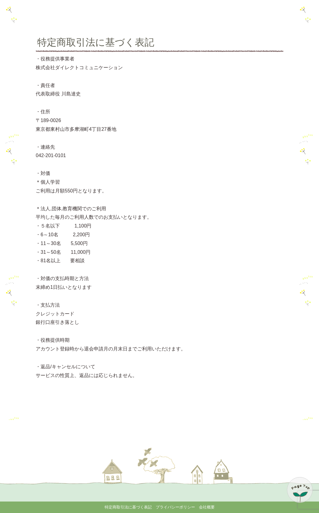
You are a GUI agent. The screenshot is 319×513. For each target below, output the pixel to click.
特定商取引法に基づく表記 (128, 507)
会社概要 (207, 507)
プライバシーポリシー (175, 507)
